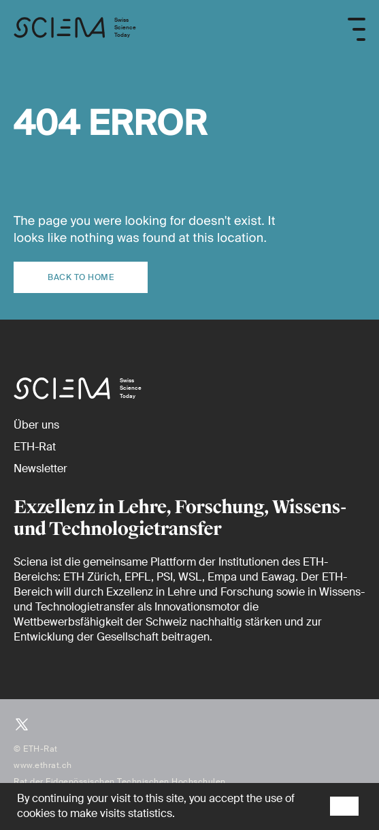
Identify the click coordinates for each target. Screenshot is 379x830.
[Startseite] (75, 29)
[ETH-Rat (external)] (35, 447)
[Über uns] (36, 425)
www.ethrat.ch (43, 765)
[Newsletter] (40, 468)
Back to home (81, 277)
